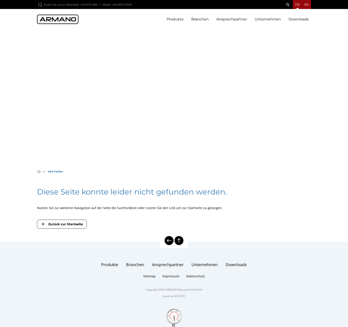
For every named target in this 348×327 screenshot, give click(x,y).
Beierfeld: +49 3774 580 (82, 4)
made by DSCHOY (174, 301)
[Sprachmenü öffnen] (297, 4)
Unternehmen (268, 20)
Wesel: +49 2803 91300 (117, 4)
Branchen (200, 20)
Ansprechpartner (231, 20)
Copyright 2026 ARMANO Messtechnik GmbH (174, 294)
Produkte (175, 20)
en (306, 4)
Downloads (299, 20)
